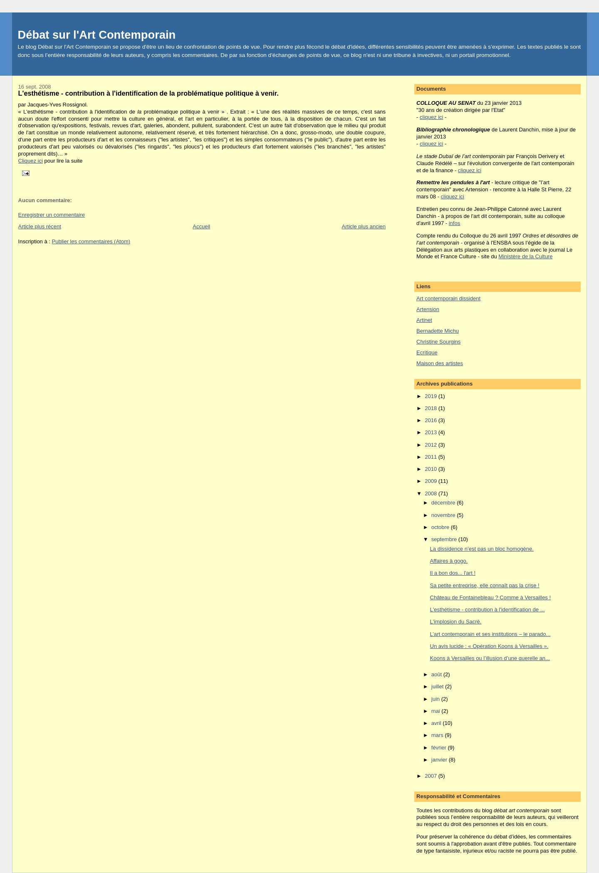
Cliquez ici (30, 161)
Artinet (424, 320)
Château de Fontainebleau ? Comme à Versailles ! (490, 597)
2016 (431, 420)
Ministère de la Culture (525, 256)
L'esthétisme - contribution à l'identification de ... (487, 609)
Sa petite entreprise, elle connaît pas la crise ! (485, 585)
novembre (444, 515)
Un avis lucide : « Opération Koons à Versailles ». (489, 646)
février (439, 747)
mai (436, 711)
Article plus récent (39, 226)
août (437, 674)
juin (436, 699)
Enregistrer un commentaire (51, 215)
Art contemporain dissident (448, 298)
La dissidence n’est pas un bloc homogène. (482, 549)
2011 (431, 457)
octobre (441, 527)
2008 (431, 493)
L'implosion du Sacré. (456, 621)
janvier (440, 760)
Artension (427, 309)
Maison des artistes (439, 363)
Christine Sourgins (438, 342)
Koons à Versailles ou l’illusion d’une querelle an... (490, 658)
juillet (438, 686)
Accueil (201, 226)
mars (438, 735)
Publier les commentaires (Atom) (91, 241)
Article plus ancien (364, 226)
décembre (444, 503)
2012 (431, 445)
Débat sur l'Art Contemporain (97, 34)
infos (454, 223)
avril (437, 723)
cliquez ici (431, 117)
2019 (431, 396)
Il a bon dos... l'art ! (452, 573)
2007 (431, 776)
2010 (431, 469)
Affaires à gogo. (449, 561)
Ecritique (427, 352)
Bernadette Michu (437, 331)
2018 (431, 408)
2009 (431, 481)
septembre (444, 539)
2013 (431, 432)
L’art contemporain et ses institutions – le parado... (490, 634)
